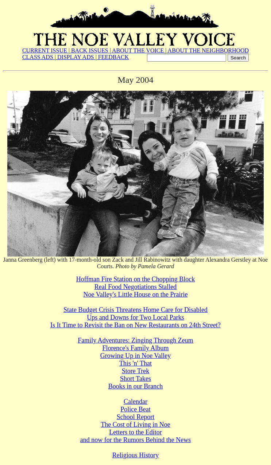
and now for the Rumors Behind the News (135, 439)
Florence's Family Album (135, 348)
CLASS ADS (38, 57)
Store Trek (136, 371)
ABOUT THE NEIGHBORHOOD (207, 50)
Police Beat (135, 409)
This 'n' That (135, 363)
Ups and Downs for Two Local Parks (135, 317)
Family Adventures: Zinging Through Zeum (135, 340)
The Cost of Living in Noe (135, 424)
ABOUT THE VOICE (138, 50)
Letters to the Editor (135, 432)
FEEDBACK (113, 57)
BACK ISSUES (90, 50)
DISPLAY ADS (76, 57)
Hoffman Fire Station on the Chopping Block (135, 279)
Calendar (135, 401)
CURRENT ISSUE (45, 50)
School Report (136, 417)
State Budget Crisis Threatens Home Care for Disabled (135, 309)
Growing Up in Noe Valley (135, 355)
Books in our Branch (135, 386)
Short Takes (135, 378)
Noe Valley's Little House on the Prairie (136, 294)
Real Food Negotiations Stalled (135, 286)
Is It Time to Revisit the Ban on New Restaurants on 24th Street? (135, 325)
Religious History (135, 455)
